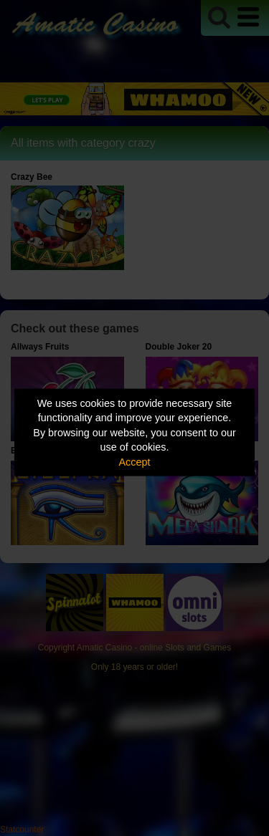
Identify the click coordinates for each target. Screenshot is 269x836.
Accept (135, 461)
